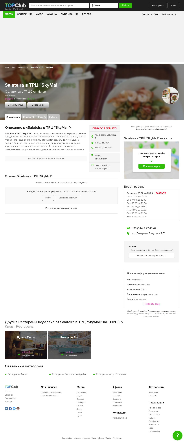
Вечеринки (117, 392)
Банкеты (80, 406)
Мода (151, 428)
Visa (148, 284)
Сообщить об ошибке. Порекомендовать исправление (151, 311)
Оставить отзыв (16, 105)
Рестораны (10, 95)
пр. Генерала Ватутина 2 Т (105, 136)
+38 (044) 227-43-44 (103, 147)
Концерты (117, 395)
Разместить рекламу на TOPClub (151, 255)
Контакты (9, 401)
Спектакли (117, 402)
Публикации (69, 14)
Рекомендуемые (120, 418)
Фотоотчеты (156, 387)
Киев (7, 67)
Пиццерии (81, 402)
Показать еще (152, 303)
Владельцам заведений (51, 392)
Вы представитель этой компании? (151, 129)
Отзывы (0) (29, 117)
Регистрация (158, 5)
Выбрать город (169, 14)
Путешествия (154, 431)
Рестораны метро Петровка (111, 374)
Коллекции (24, 14)
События (53, 117)
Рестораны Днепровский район (69, 374)
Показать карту (151, 166)
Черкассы (117, 438)
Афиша (52, 14)
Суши (79, 416)
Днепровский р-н (102, 165)
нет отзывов (20, 98)
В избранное (38, 105)
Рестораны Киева (20, 67)
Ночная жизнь (155, 408)
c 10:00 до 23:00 (102, 143)
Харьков (86, 438)
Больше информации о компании (46, 158)
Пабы (79, 412)
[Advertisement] (92, 40)
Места (9, 14)
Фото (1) (42, 117)
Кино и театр (154, 414)
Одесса (77, 438)
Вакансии (9, 395)
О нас (7, 391)
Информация (13, 117)
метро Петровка (102, 168)
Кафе (79, 409)
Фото (39, 14)
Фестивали (117, 406)
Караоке (80, 399)
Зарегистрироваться (68, 198)
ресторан (153, 294)
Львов (108, 438)
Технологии (154, 424)
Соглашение (10, 398)
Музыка (152, 418)
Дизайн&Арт (154, 421)
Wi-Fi (144, 289)
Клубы (80, 395)
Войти (173, 5)
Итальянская (101, 159)
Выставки (117, 399)
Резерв (86, 14)
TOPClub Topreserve (49, 395)
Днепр (101, 438)
